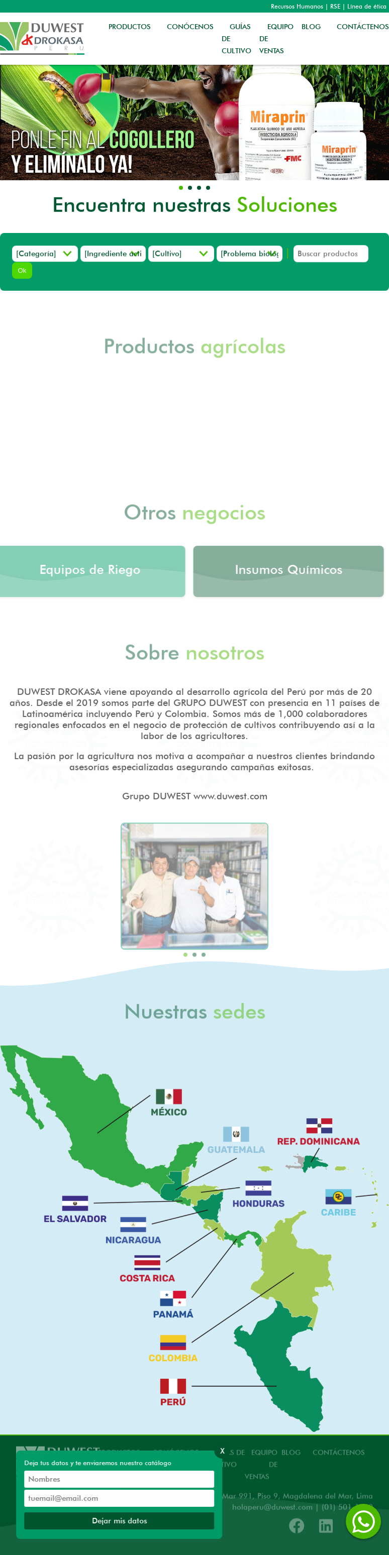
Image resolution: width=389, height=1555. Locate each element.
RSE (335, 6)
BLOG (311, 27)
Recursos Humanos (297, 6)
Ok (22, 271)
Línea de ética (366, 6)
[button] (181, 188)
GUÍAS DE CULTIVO (236, 39)
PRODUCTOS (130, 27)
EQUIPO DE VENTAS (276, 39)
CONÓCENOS (190, 27)
